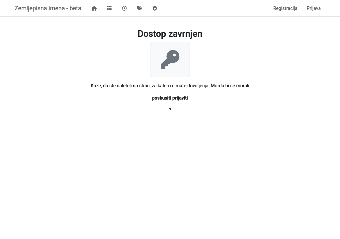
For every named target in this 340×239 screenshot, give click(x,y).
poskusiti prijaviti (170, 98)
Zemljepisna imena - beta (48, 8)
